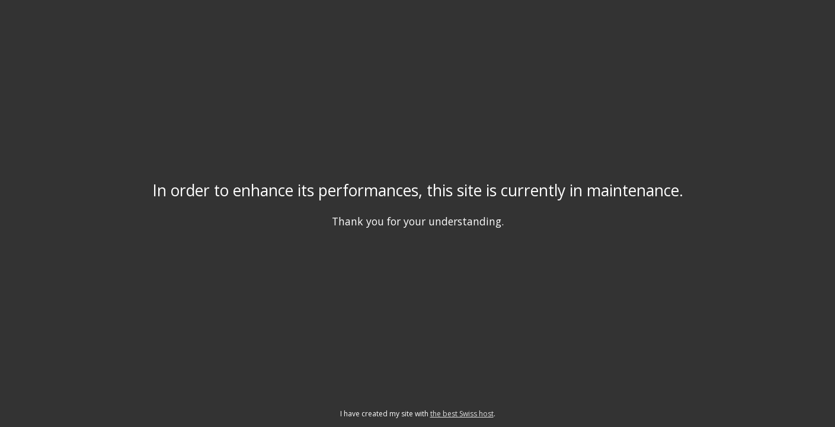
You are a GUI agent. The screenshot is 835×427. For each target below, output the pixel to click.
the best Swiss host (462, 414)
